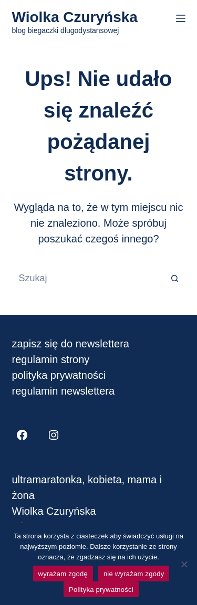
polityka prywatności (59, 375)
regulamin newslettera (63, 391)
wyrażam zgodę (63, 574)
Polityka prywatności (101, 589)
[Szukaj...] (88, 278)
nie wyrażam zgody (133, 574)
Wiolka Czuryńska (75, 17)
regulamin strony (51, 359)
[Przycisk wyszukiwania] (174, 278)
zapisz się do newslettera (70, 343)
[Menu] (180, 18)
